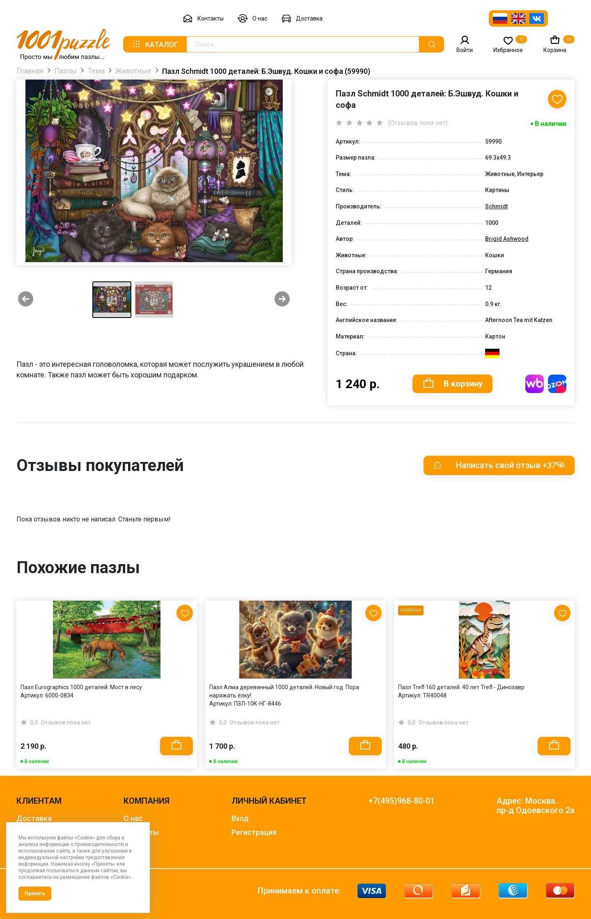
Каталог (154, 44)
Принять (35, 893)
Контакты (203, 19)
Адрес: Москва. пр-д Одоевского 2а (536, 805)
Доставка (302, 19)
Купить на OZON (557, 384)
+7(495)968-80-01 (402, 801)
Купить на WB (534, 384)
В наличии (550, 124)
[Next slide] (282, 300)
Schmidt (496, 206)
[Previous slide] (25, 300)
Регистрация (254, 832)
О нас (252, 19)
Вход (240, 818)
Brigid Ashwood (507, 238)
